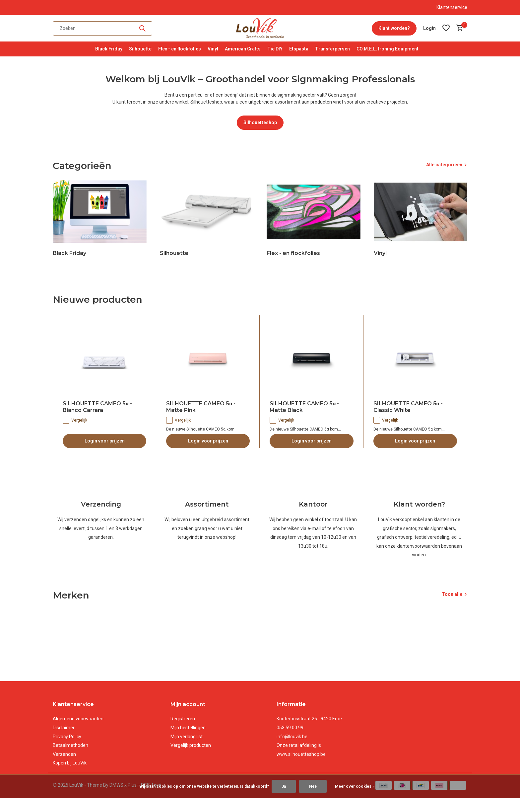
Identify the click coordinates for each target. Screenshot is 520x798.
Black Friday (108, 48)
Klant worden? (394, 28)
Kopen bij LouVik (70, 762)
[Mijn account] (429, 28)
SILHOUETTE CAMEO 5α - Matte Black (304, 407)
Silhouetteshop (260, 122)
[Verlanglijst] (446, 28)
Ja (284, 786)
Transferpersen (332, 48)
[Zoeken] (102, 28)
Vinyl (213, 48)
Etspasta (298, 48)
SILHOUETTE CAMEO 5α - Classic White (408, 407)
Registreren (182, 718)
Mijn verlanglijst (186, 736)
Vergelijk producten (190, 745)
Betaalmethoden (70, 745)
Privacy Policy (67, 736)
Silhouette (140, 48)
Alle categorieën (444, 164)
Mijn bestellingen (188, 727)
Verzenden (64, 754)
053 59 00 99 (290, 727)
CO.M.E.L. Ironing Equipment (388, 48)
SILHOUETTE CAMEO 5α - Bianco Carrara (97, 407)
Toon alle (452, 594)
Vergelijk (75, 420)
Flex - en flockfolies (179, 48)
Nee (313, 786)
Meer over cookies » (354, 786)
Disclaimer (64, 727)
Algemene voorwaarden (78, 718)
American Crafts (243, 48)
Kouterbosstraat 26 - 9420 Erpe (309, 718)
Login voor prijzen (105, 440)
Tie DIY (275, 48)
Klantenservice (451, 7)
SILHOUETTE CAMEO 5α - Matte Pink (200, 407)
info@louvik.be (292, 736)
